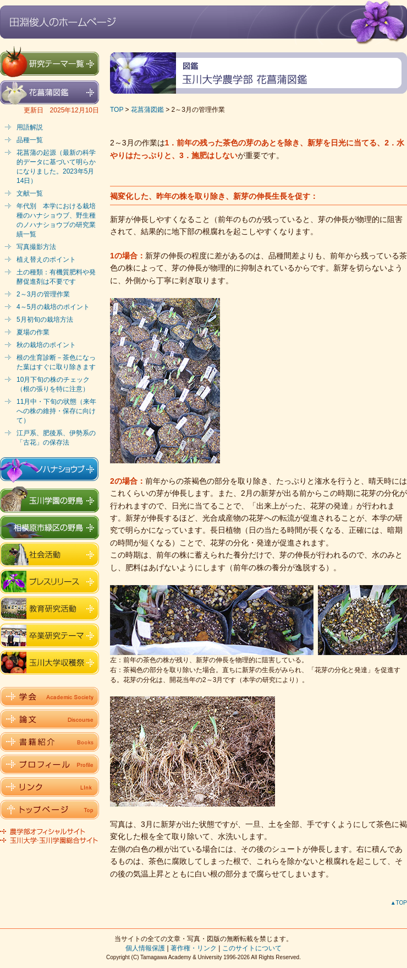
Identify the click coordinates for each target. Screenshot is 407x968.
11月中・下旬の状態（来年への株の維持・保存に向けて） (56, 411)
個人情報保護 (145, 948)
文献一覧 (29, 193)
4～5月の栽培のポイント (53, 307)
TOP (116, 109)
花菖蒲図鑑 (147, 109)
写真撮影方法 (36, 247)
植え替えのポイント (46, 259)
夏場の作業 (33, 332)
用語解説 (29, 127)
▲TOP (399, 903)
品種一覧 (29, 140)
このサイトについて (252, 948)
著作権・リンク (193, 948)
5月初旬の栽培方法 (44, 319)
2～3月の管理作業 (43, 294)
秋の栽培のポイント (46, 345)
